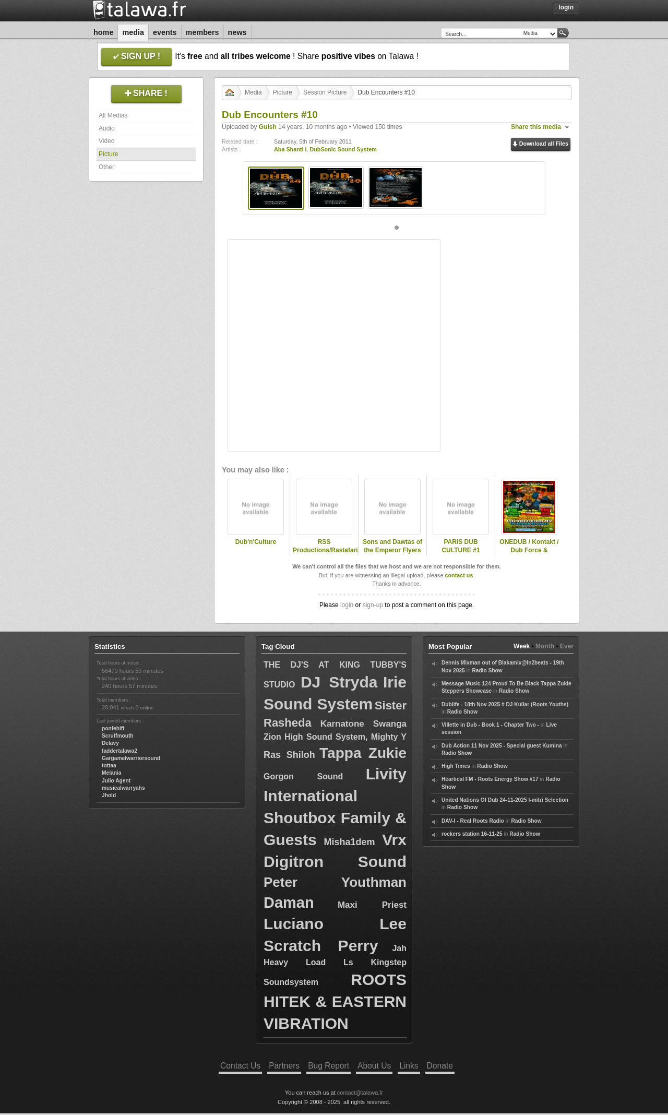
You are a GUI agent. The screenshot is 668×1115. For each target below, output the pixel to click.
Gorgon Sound (303, 776)
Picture (108, 154)
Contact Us (240, 1065)
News (237, 32)
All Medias (113, 115)
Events (165, 32)
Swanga (390, 724)
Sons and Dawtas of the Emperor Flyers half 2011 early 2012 (392, 550)
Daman (289, 902)
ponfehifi (113, 728)
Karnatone (342, 724)
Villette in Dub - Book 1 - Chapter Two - (490, 725)
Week (522, 646)
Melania (111, 773)
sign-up (373, 605)
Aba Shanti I (290, 149)
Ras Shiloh (289, 755)
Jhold (109, 795)
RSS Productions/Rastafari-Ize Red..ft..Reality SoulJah (324, 555)
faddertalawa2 (119, 751)
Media (133, 32)
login (346, 605)
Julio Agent (116, 781)
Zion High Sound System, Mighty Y (335, 736)
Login (566, 7)
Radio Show (487, 670)
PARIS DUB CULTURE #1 (461, 546)
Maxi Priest (372, 905)
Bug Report (328, 1065)
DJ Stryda (339, 682)
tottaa (109, 765)
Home (103, 32)
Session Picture (325, 92)
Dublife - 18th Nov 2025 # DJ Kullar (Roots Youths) (505, 704)
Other (106, 167)
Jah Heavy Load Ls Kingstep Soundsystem (335, 965)
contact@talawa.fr (360, 1092)
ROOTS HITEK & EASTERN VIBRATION (335, 1001)
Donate (440, 1065)
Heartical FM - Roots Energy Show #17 (490, 779)
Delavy (110, 743)
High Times (456, 766)
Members (202, 32)
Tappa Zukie (363, 753)
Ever (567, 646)
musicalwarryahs (123, 788)
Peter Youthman (335, 882)
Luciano (294, 923)
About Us (374, 1065)
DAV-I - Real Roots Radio (473, 821)
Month (544, 646)
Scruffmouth (118, 736)
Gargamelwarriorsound (131, 758)
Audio (107, 128)
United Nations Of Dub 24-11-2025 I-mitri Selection (505, 800)
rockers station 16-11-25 (472, 834)
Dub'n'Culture (255, 541)
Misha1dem (349, 842)
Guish (268, 127)
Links (408, 1065)
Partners (284, 1065)
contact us (459, 575)
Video (106, 141)
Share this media (536, 127)
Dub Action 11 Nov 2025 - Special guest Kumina (502, 746)
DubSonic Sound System (342, 149)
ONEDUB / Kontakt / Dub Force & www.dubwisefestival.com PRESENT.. (529, 555)
